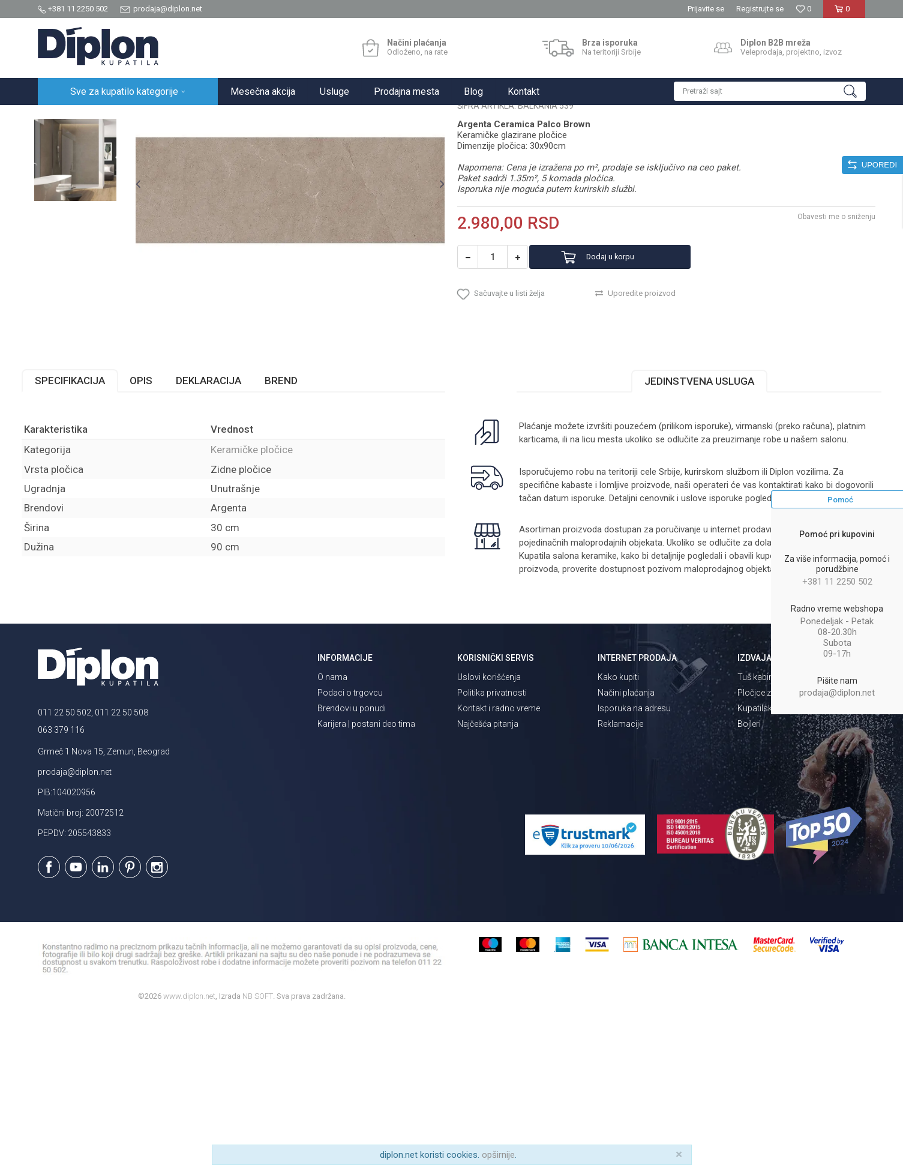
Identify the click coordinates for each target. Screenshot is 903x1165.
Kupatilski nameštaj (774, 857)
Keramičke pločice (228, 117)
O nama (332, 826)
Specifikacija (86, 504)
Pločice (174, 117)
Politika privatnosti (492, 842)
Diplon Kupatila (64, 117)
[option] (90, 189)
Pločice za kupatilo (772, 842)
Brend (297, 504)
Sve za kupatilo (126, 117)
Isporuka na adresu (634, 857)
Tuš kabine (757, 826)
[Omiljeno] (803, 8)
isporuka (565, 635)
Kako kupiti (618, 826)
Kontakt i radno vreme (498, 857)
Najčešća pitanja (487, 873)
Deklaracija (224, 504)
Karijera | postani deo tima (366, 873)
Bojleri (749, 873)
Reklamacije (620, 873)
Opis (157, 504)
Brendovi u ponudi (351, 857)
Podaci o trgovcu (350, 842)
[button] (770, 91)
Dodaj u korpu (627, 371)
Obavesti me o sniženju (821, 331)
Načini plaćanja (626, 842)
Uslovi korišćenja (489, 826)
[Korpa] (844, 13)
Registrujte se (760, 8)
